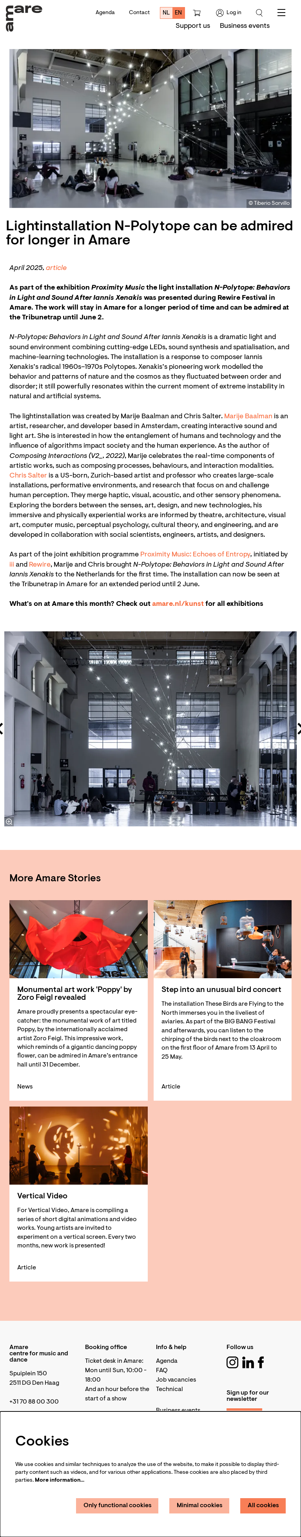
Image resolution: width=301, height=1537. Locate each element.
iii (11, 565)
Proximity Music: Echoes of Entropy (195, 554)
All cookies (263, 1505)
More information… (59, 1480)
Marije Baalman (248, 416)
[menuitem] (193, 26)
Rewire (40, 565)
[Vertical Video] (78, 1146)
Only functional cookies (117, 1505)
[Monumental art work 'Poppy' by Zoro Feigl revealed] (78, 939)
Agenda (105, 13)
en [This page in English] (178, 13)
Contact (139, 13)
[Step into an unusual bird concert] (223, 939)
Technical (169, 1389)
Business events (178, 1411)
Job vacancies (176, 1380)
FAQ (162, 1370)
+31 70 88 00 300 (34, 1402)
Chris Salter (29, 476)
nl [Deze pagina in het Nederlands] (166, 13)
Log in (228, 13)
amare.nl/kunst (178, 604)
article (57, 268)
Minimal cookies (200, 1505)
